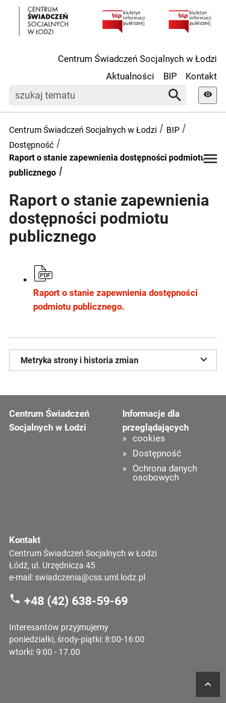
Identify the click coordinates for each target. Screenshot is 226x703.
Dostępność (31, 145)
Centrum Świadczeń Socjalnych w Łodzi (137, 59)
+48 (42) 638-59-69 (76, 601)
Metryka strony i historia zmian (115, 359)
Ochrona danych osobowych (165, 473)
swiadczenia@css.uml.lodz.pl (90, 577)
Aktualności (130, 76)
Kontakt (201, 76)
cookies (149, 438)
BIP (170, 76)
